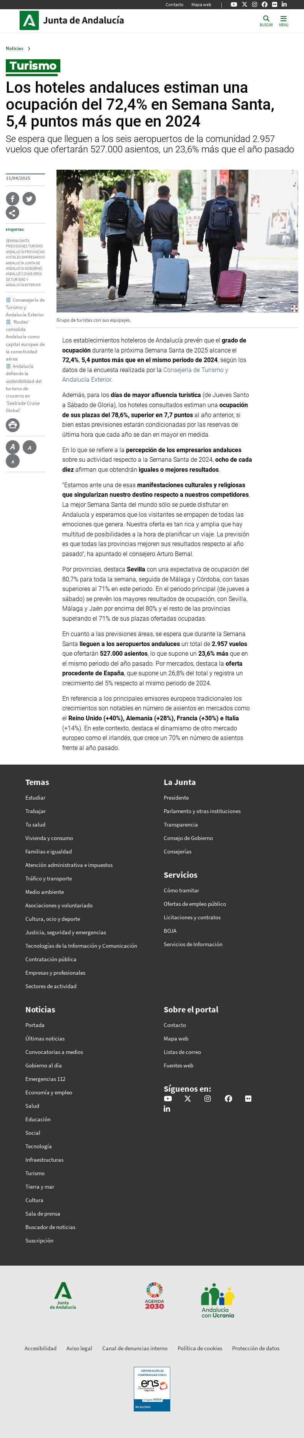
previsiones (16, 246)
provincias (35, 252)
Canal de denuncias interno (135, 1348)
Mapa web (201, 4)
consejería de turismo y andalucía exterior (24, 279)
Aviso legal (79, 1348)
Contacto (175, 4)
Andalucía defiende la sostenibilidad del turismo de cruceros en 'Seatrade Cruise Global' (24, 388)
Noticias (14, 48)
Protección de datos (255, 1348)
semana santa (17, 241)
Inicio (95, 20)
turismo (35, 246)
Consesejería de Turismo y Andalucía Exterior (25, 307)
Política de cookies (200, 1348)
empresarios (33, 257)
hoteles (13, 257)
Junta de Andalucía (31, 20)
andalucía (15, 252)
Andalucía (15, 263)
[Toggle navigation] (284, 20)
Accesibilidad (40, 1348)
